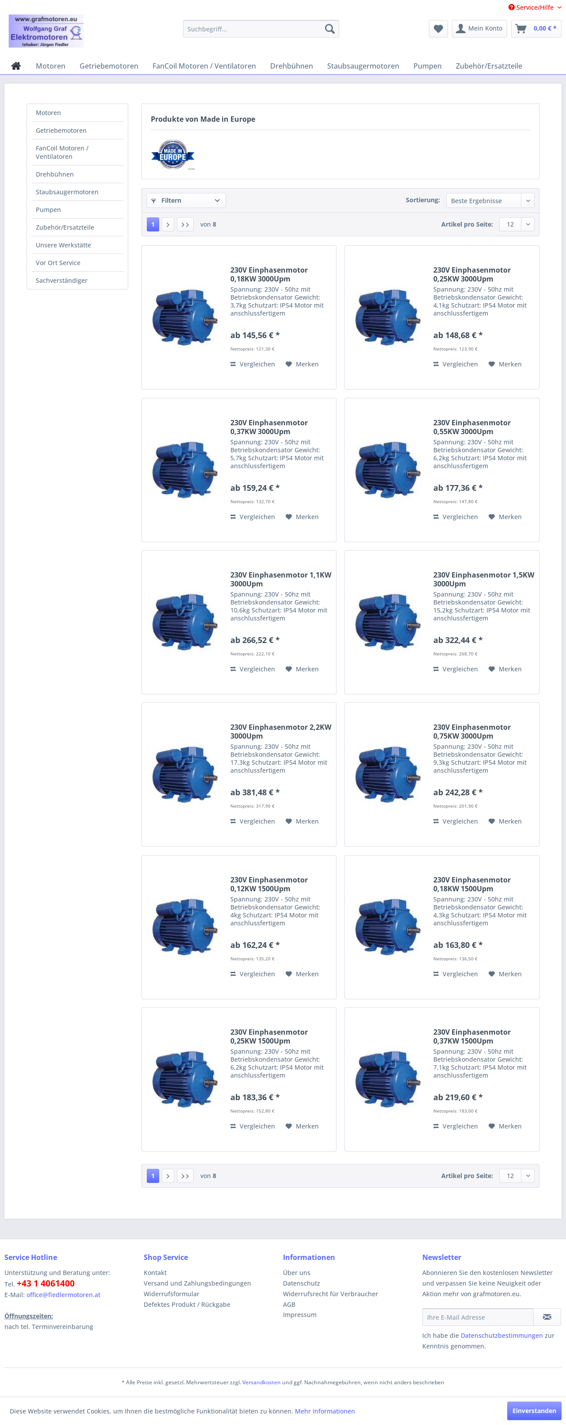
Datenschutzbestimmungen (502, 1335)
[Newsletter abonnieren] (547, 1317)
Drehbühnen (55, 174)
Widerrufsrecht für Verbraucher (330, 1294)
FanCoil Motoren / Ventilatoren (62, 152)
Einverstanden (534, 1410)
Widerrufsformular (171, 1294)
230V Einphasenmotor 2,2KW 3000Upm (280, 731)
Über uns (296, 1272)
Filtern (166, 200)
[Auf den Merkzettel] (302, 364)
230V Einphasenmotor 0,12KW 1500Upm (269, 884)
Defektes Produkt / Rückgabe (187, 1304)
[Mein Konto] (479, 29)
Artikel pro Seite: (467, 224)
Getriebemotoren (61, 130)
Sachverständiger (62, 280)
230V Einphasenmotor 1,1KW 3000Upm (280, 579)
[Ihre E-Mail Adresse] (478, 1317)
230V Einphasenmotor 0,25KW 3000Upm (472, 274)
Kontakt (155, 1272)
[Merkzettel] (438, 29)
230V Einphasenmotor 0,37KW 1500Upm (472, 1036)
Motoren (48, 112)
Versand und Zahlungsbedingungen (197, 1283)
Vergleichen (252, 364)
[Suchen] (330, 29)
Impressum (300, 1314)
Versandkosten (261, 1382)
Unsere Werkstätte (63, 245)
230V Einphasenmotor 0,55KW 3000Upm (472, 427)
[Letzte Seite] (185, 224)
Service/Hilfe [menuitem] (532, 7)
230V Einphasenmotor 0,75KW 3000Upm (472, 731)
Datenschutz (301, 1283)
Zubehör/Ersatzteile (65, 227)
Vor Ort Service (58, 262)
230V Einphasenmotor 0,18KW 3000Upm (269, 274)
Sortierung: (423, 200)
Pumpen (48, 209)
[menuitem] (261, 29)
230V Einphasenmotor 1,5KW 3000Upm (483, 579)
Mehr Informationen (325, 1411)
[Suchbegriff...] (261, 29)
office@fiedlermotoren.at (63, 1294)
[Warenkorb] (536, 29)
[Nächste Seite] (168, 224)
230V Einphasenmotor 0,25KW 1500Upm (269, 1036)
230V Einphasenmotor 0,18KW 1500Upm (472, 884)
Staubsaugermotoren (67, 192)
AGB (289, 1304)
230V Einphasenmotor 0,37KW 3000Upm (269, 427)
